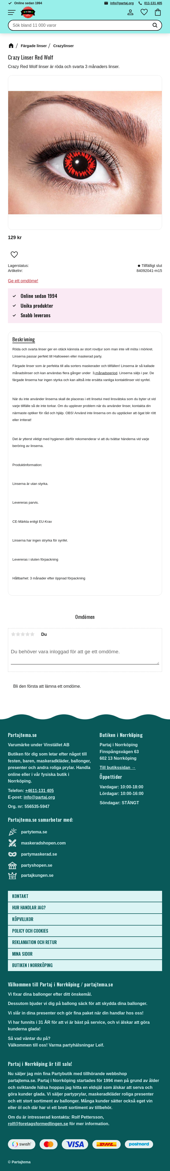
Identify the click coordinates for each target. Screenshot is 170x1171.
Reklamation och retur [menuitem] (34, 942)
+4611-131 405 (39, 790)
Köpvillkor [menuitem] (22, 919)
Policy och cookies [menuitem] (30, 931)
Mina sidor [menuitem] (22, 954)
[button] (11, 12)
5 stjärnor (32, 634)
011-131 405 (153, 3)
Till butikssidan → (118, 767)
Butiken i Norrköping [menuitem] (32, 965)
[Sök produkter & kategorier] (78, 25)
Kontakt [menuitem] (20, 896)
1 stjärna (13, 634)
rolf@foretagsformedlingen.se (38, 1123)
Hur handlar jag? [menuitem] (29, 907)
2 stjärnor (18, 634)
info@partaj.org (122, 3)
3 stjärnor (22, 634)
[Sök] (155, 25)
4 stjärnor (27, 634)
